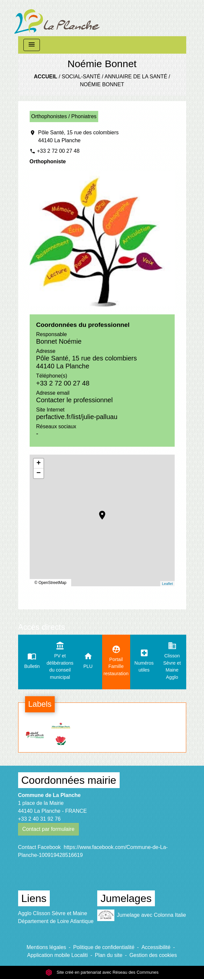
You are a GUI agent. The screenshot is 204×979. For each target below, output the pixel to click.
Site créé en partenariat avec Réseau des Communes (102, 972)
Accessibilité (155, 947)
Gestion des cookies (153, 955)
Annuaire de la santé (135, 76)
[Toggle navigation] (31, 45)
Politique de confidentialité (103, 947)
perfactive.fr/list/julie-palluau (77, 416)
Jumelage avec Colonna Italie (141, 915)
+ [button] (38, 463)
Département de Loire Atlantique (56, 921)
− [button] (38, 473)
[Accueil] (57, 18)
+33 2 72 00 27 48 (58, 151)
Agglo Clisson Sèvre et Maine (52, 913)
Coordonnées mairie (68, 780)
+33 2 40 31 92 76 (39, 819)
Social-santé (81, 76)
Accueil (45, 76)
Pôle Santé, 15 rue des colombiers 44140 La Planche (78, 136)
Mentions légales (46, 947)
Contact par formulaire (48, 829)
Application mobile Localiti (57, 955)
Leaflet (167, 584)
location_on (99, 512)
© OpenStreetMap (51, 582)
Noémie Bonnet (102, 84)
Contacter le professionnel (74, 400)
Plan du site (109, 955)
